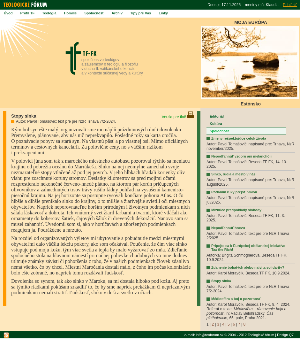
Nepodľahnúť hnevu (228, 228)
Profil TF (27, 13)
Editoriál (217, 116)
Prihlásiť (290, 5)
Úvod (8, 13)
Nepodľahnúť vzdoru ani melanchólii (242, 156)
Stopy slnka (221, 281)
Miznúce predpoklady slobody (236, 210)
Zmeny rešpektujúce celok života (238, 138)
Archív (117, 13)
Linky (163, 13)
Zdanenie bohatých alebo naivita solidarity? (247, 267)
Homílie (70, 13)
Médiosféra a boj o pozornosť (235, 299)
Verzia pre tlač (178, 117)
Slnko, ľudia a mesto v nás (233, 174)
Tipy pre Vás (140, 13)
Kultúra (216, 124)
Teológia (49, 13)
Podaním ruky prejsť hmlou (234, 192)
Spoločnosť (94, 13)
